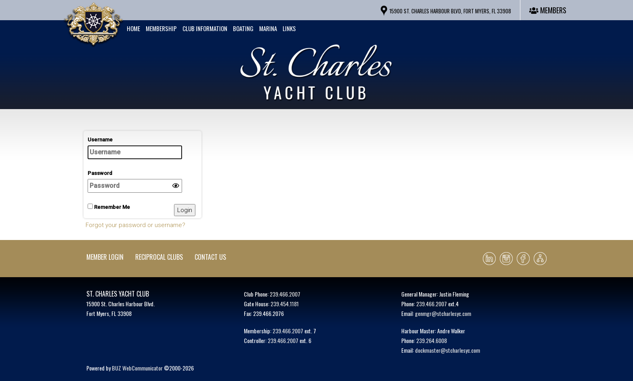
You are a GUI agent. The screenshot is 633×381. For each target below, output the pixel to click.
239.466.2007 (285, 294)
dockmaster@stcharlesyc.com (447, 350)
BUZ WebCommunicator (137, 368)
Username (135, 148)
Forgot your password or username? (135, 225)
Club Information (204, 28)
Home (133, 28)
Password (135, 181)
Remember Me (109, 207)
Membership (161, 28)
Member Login (105, 257)
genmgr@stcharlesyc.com (443, 313)
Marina (268, 28)
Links (289, 28)
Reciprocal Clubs (159, 257)
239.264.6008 (431, 340)
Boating (243, 28)
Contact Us (210, 257)
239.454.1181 (284, 303)
